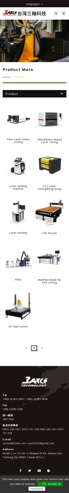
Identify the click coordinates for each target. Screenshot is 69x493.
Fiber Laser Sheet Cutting (18, 140)
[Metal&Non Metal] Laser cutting (49, 141)
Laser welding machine (18, 187)
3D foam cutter (18, 326)
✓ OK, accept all (50, 483)
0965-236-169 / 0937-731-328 (21, 429)
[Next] (42, 348)
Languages (34, 4)
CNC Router (49, 233)
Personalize (36, 488)
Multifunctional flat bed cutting (49, 281)
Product (34, 94)
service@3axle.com (15, 443)
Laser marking (18, 232)
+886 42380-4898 (37, 399)
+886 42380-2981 (14, 399)
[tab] (34, 94)
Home (6, 77)
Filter (18, 279)
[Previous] (26, 348)
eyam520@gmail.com (41, 443)
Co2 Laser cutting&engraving (49, 187)
